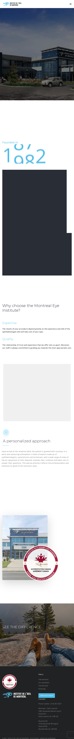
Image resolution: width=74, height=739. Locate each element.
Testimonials (43, 686)
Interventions (43, 679)
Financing (41, 689)
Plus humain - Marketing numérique (43, 738)
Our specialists (43, 683)
